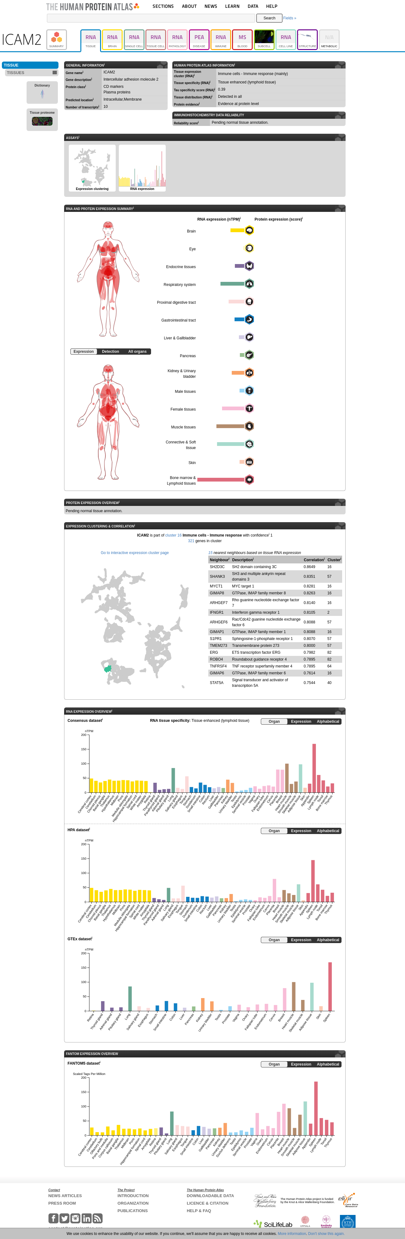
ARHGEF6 (219, 622)
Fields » (289, 18)
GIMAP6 (217, 673)
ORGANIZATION (133, 1203)
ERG (214, 652)
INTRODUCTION (133, 1195)
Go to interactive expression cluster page (135, 553)
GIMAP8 (217, 593)
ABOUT (189, 6)
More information (292, 1234)
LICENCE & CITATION (207, 1203)
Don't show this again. (326, 1234)
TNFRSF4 (218, 666)
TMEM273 (218, 645)
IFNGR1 (217, 612)
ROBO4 (216, 659)
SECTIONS (163, 6)
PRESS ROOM (62, 1203)
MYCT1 (216, 586)
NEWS (211, 6)
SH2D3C (217, 567)
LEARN (232, 6)
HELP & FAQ (199, 1210)
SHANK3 (217, 576)
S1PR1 (216, 639)
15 (210, 553)
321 (191, 541)
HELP (271, 6)
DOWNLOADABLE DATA (210, 1195)
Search (270, 18)
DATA (253, 6)
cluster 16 (173, 535)
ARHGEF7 (219, 603)
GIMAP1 (217, 632)
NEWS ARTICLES (65, 1195)
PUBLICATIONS (133, 1210)
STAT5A (217, 683)
